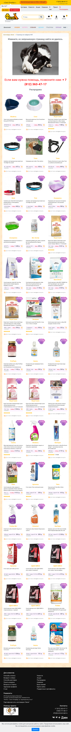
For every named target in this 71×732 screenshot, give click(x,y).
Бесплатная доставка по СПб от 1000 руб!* (33, 2)
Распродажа (63, 8)
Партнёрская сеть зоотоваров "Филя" (16, 702)
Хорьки (58, 27)
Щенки (41, 27)
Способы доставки (10, 680)
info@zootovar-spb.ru (60, 713)
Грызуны (49, 27)
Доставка (23, 7)
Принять (35, 729)
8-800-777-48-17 (62, 711)
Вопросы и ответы (10, 684)
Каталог (7, 27)
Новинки (45, 7)
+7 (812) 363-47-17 (61, 708)
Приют (55, 7)
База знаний (41, 684)
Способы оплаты (9, 676)
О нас (50, 8)
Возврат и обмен (9, 678)
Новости (31, 7)
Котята (25, 27)
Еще (64, 27)
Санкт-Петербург (10, 2)
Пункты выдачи (9, 682)
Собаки (33, 27)
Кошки (17, 27)
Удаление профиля (10, 687)
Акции (38, 7)
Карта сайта (41, 687)
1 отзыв (57, 454)
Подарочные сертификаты (46, 689)
